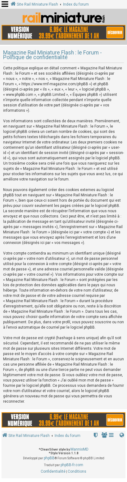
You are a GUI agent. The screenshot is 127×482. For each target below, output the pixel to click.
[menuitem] (104, 436)
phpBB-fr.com (72, 465)
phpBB (49, 458)
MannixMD (79, 449)
